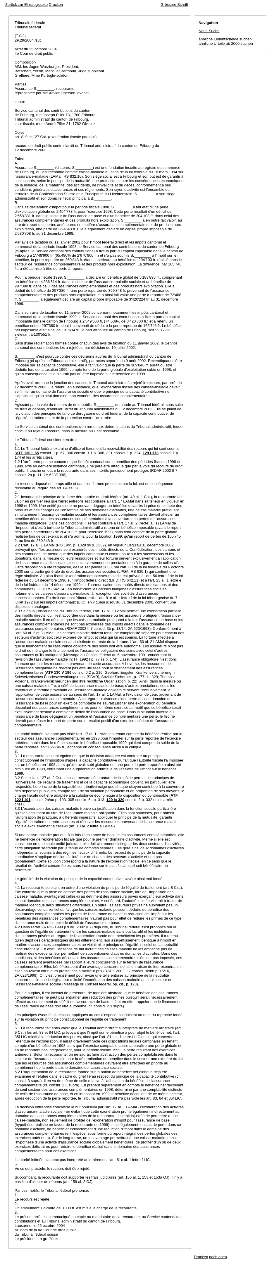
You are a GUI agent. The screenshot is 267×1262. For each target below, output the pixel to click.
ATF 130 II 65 (27, 453)
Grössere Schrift (174, 4)
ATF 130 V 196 (58, 672)
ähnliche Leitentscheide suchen (225, 39)
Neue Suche (209, 31)
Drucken (56, 4)
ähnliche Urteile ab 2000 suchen (226, 43)
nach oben (218, 1257)
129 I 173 (151, 453)
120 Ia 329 (115, 800)
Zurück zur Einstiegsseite (26, 4)
